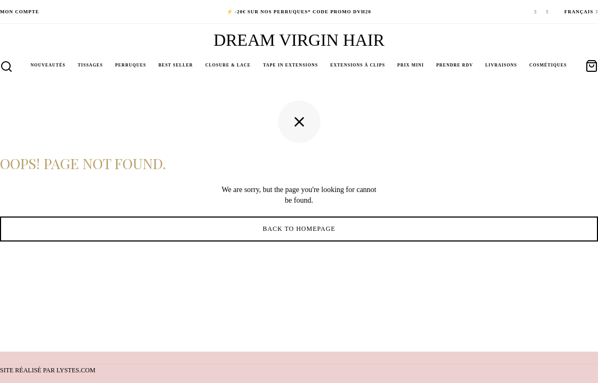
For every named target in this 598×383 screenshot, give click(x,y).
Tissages (90, 65)
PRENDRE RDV (454, 65)
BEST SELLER (175, 65)
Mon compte (19, 11)
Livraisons (501, 65)
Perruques (130, 65)
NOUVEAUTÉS (47, 65)
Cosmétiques (548, 65)
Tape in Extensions (290, 65)
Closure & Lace (228, 65)
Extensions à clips (357, 65)
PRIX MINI (410, 65)
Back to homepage (299, 231)
